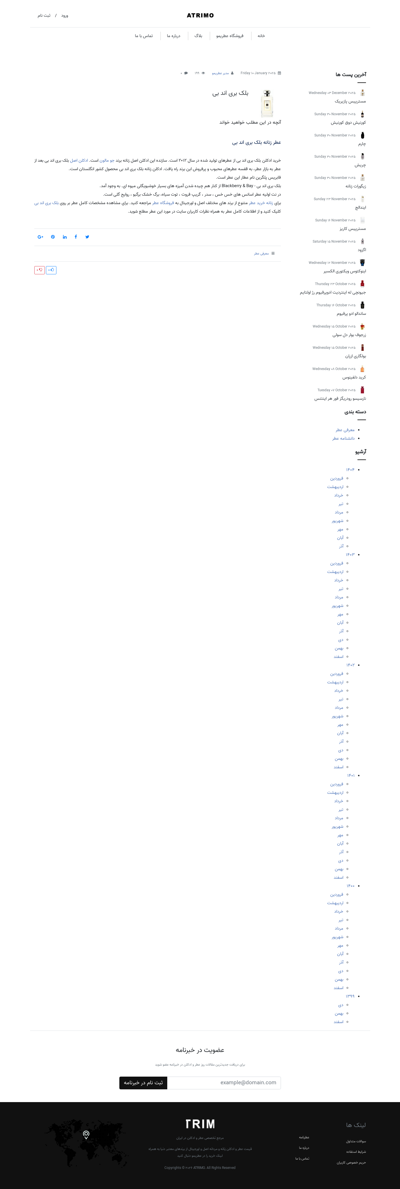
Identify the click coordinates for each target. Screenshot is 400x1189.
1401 (351, 775)
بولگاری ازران (355, 356)
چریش (360, 165)
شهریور (337, 520)
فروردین (336, 478)
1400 (351, 886)
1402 (350, 665)
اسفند (338, 656)
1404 (350, 470)
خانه (261, 36)
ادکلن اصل (79, 160)
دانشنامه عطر (343, 438)
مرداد (339, 512)
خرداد (338, 495)
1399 (350, 996)
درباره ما (173, 36)
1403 (350, 554)
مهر (340, 529)
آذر (341, 546)
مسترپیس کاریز (353, 228)
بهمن (339, 648)
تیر (340, 504)
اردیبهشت (335, 487)
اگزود (362, 250)
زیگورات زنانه (356, 186)
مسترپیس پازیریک (350, 101)
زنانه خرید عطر (261, 203)
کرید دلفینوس (354, 377)
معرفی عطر (345, 430)
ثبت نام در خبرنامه (143, 1083)
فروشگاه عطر (163, 203)
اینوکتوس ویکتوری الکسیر (344, 271)
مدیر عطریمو (220, 73)
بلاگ (198, 36)
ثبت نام (44, 15)
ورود (64, 15)
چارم (362, 143)
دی (340, 639)
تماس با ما (144, 36)
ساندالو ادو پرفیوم (351, 313)
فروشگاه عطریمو (230, 36)
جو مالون (107, 160)
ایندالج (360, 207)
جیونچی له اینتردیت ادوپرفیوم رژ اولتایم (333, 292)
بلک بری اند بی (230, 93)
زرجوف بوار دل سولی (349, 335)
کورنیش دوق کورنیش (348, 122)
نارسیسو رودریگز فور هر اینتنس (340, 398)
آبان (340, 537)
